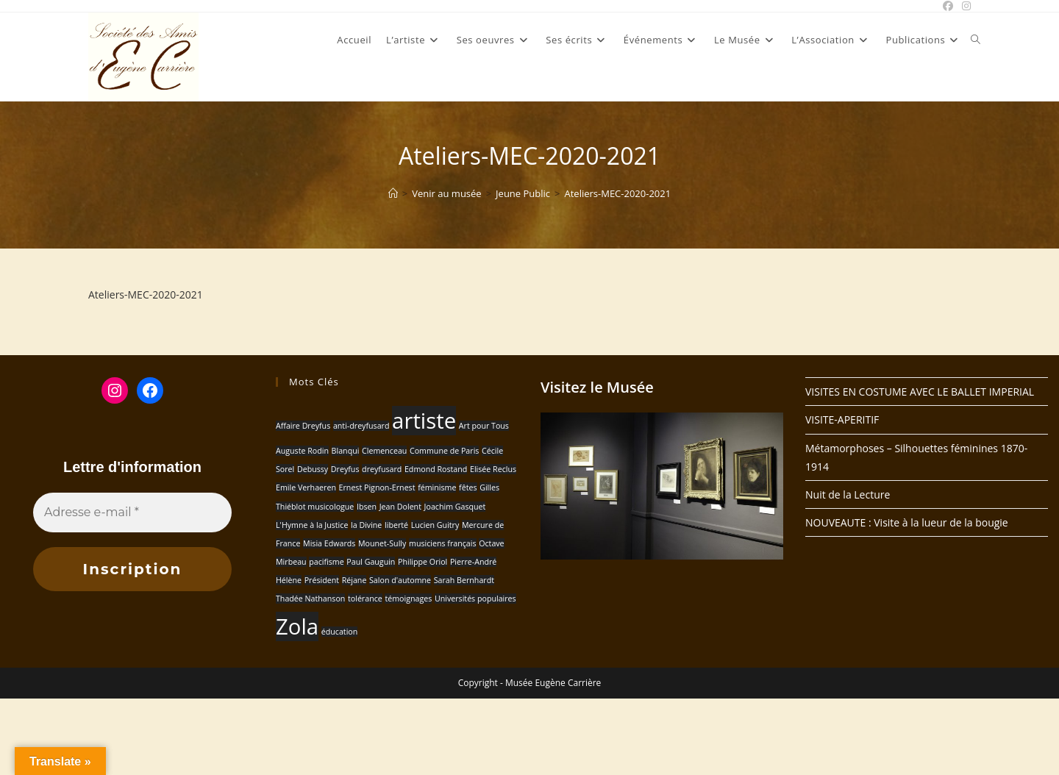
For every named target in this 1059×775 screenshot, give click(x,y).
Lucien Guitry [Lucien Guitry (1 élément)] (435, 525)
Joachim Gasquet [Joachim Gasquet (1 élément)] (455, 506)
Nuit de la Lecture (847, 494)
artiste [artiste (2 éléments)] (424, 420)
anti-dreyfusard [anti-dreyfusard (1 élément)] (361, 426)
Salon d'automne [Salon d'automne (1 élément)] (400, 580)
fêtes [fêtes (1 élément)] (468, 487)
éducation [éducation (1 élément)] (339, 631)
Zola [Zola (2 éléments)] (297, 626)
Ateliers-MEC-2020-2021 (617, 193)
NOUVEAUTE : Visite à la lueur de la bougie (906, 522)
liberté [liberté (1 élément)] (396, 525)
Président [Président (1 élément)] (321, 580)
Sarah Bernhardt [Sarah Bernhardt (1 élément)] (464, 580)
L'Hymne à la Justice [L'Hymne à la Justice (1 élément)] (312, 525)
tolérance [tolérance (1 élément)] (365, 598)
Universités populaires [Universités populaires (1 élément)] (475, 598)
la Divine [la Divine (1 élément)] (366, 525)
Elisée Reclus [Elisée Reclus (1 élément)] (493, 469)
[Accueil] (393, 193)
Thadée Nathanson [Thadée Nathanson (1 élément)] (310, 598)
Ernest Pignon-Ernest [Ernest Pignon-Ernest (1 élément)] (377, 487)
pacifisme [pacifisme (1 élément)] (326, 562)
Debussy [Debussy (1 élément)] (312, 469)
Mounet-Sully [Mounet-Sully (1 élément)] (382, 543)
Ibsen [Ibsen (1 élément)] (367, 506)
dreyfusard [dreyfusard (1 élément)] (382, 469)
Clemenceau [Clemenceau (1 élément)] (384, 451)
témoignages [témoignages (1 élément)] (408, 598)
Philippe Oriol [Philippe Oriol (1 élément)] (422, 562)
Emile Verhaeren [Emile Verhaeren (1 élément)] (306, 487)
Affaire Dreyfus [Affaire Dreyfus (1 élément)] (303, 426)
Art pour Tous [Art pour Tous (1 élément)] (484, 426)
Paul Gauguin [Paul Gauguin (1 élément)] (370, 562)
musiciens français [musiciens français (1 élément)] (443, 543)
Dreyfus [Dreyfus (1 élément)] (345, 469)
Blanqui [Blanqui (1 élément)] (346, 451)
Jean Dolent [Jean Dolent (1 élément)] (400, 506)
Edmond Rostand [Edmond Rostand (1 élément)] (435, 469)
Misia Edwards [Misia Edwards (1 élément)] (329, 543)
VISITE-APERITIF (842, 419)
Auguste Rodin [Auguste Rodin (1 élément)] (302, 451)
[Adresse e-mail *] (132, 512)
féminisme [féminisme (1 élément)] (437, 487)
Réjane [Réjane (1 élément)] (354, 580)
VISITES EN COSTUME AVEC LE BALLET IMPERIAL (919, 392)
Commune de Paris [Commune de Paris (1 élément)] (444, 451)
